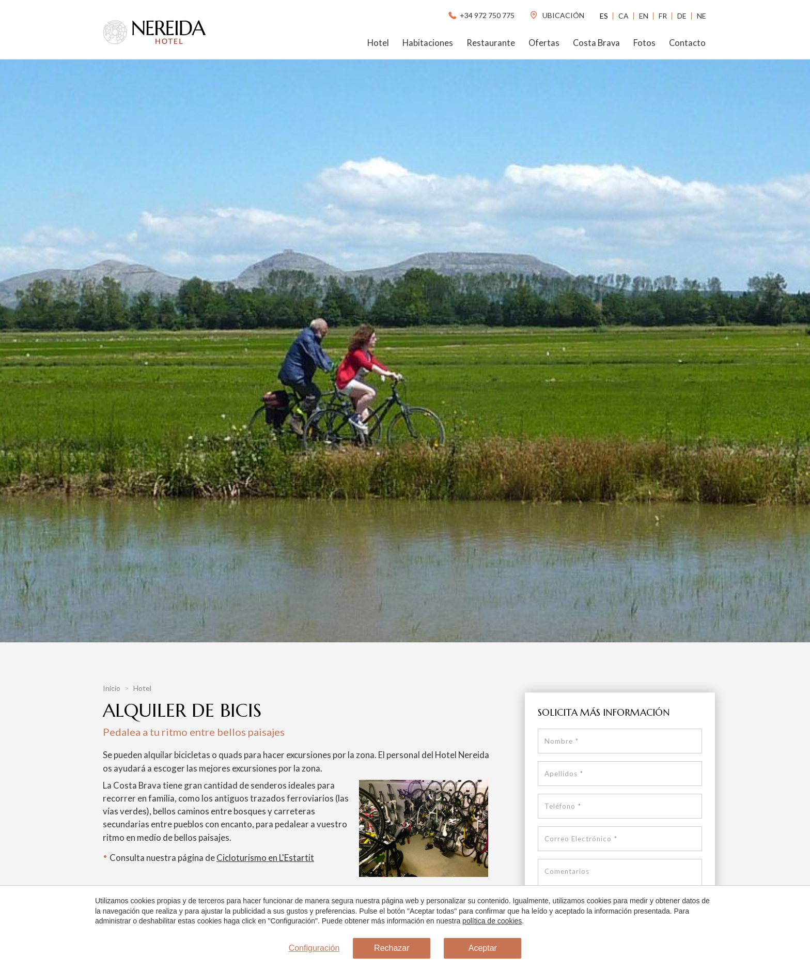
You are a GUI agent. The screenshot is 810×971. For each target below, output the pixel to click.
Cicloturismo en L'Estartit (265, 857)
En (643, 15)
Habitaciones (427, 43)
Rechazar (391, 948)
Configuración (314, 948)
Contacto (687, 43)
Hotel (378, 43)
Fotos (644, 43)
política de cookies (492, 921)
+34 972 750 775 (481, 15)
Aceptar (483, 948)
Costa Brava (596, 43)
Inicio (112, 688)
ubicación (556, 15)
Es (604, 15)
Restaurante (490, 43)
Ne (701, 15)
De (682, 15)
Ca (623, 15)
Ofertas (543, 43)
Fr (663, 15)
